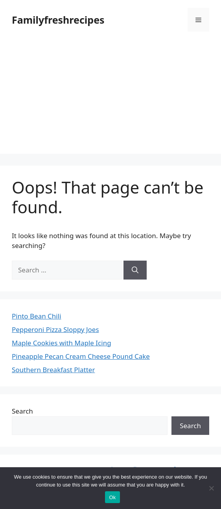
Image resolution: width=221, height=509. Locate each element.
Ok (112, 497)
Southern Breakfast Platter (53, 369)
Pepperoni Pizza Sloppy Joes (55, 329)
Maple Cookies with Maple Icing (61, 342)
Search (22, 411)
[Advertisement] (110, 98)
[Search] (135, 270)
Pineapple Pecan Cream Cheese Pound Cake (81, 356)
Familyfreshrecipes (58, 19)
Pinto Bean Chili (36, 316)
